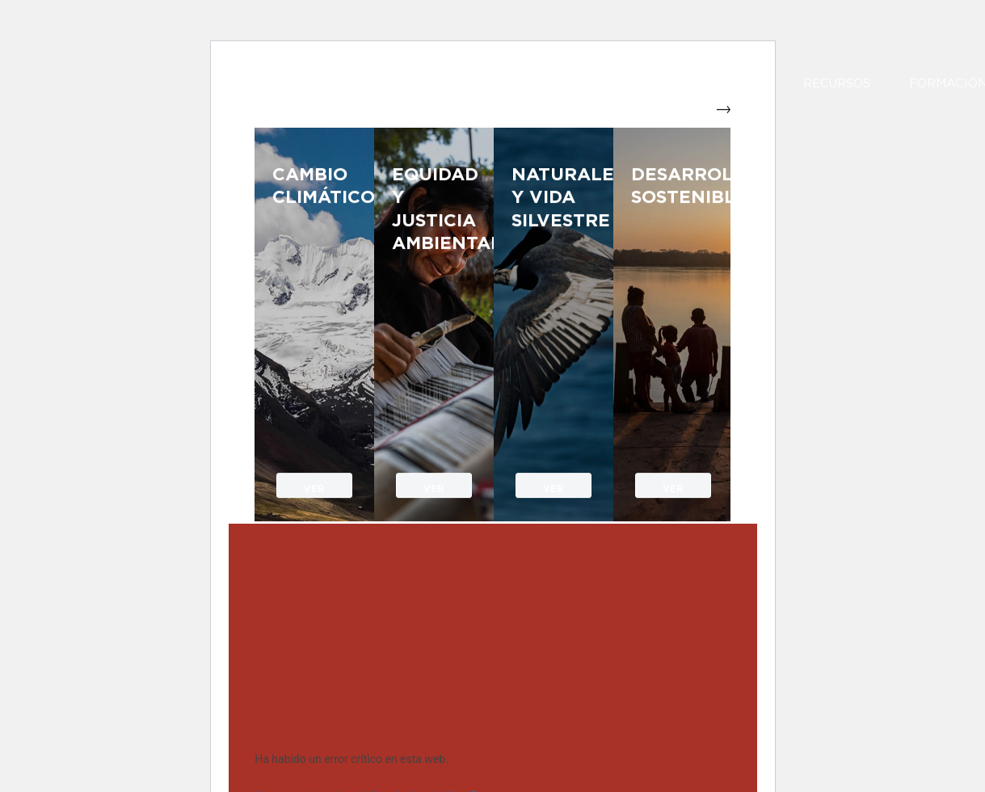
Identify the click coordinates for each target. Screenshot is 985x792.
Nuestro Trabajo (588, 84)
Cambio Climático (314, 186)
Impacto (735, 84)
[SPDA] (366, 112)
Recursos (836, 84)
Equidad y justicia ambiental (434, 209)
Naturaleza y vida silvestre (553, 198)
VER (314, 486)
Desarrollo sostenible (673, 186)
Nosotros (484, 84)
